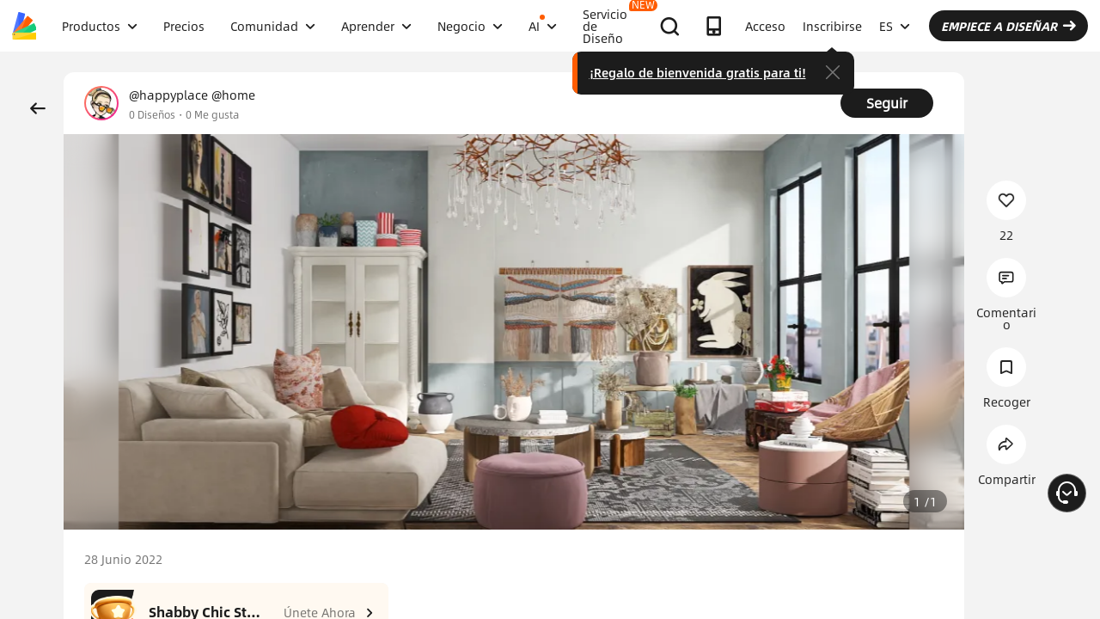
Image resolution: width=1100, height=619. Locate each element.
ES (894, 25)
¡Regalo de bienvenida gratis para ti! (698, 72)
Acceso (765, 25)
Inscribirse (832, 25)
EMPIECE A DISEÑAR (1008, 25)
